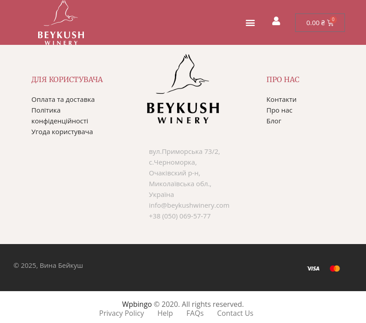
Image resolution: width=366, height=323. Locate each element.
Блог (273, 120)
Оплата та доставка (63, 99)
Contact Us (235, 313)
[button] (250, 22)
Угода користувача (62, 131)
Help (165, 313)
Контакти (281, 99)
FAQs (195, 313)
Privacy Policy (121, 313)
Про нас (279, 109)
